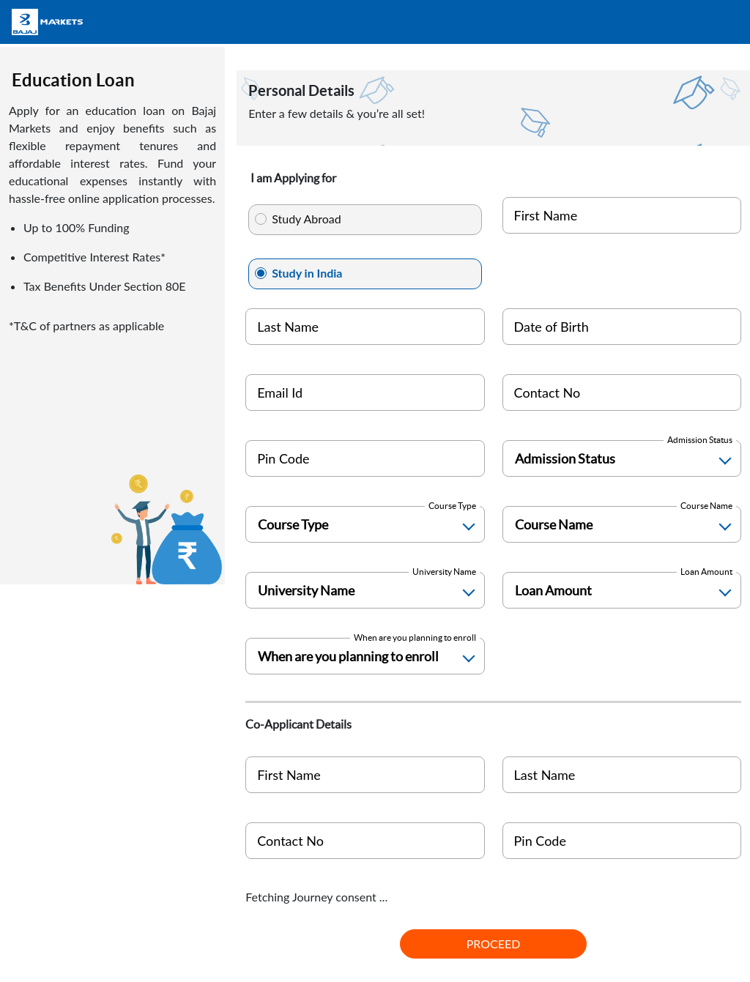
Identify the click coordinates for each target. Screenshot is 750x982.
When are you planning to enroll (415, 637)
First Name (546, 215)
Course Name (706, 505)
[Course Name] (621, 524)
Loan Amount (706, 571)
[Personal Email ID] (364, 392)
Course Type (452, 505)
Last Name (288, 327)
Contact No (547, 392)
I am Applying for (293, 178)
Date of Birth (551, 327)
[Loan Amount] (621, 590)
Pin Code (283, 458)
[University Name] (364, 590)
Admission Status (699, 439)
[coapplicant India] (364, 840)
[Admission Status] (621, 458)
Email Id (279, 392)
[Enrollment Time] (364, 656)
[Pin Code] (364, 458)
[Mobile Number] (621, 392)
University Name (444, 571)
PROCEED (494, 944)
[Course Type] (364, 524)
